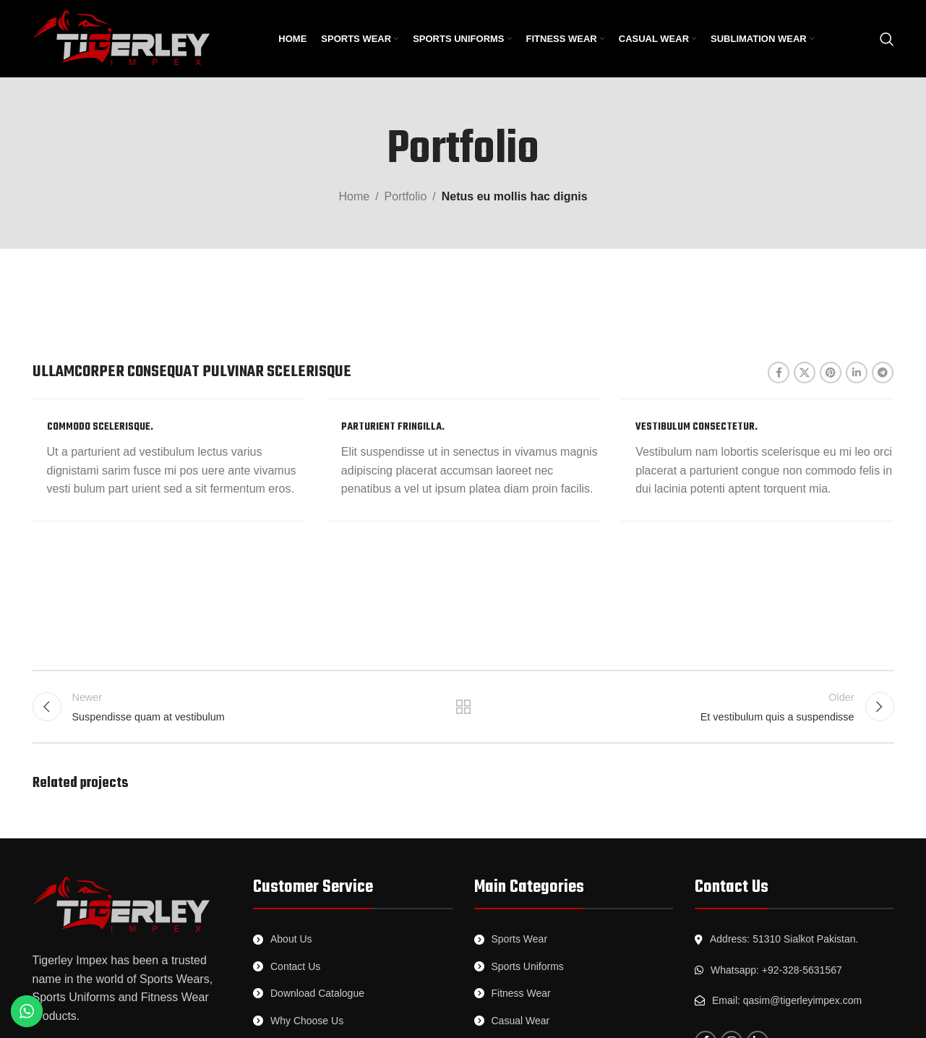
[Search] (887, 39)
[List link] (353, 939)
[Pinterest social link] (830, 372)
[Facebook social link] (778, 372)
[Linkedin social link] (856, 372)
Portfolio (406, 196)
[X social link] (804, 372)
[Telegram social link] (882, 372)
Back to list (463, 706)
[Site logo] (123, 38)
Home (353, 196)
